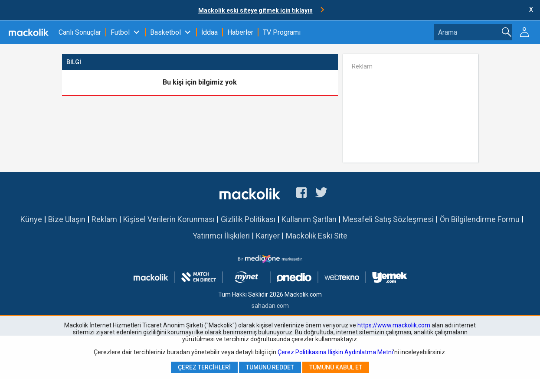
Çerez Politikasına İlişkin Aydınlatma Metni (335, 352)
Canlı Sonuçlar (80, 32)
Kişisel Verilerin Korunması (169, 219)
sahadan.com (270, 305)
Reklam (104, 219)
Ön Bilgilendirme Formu (480, 219)
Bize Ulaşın (66, 219)
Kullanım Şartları (309, 219)
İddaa (209, 32)
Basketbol (165, 32)
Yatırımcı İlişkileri (221, 235)
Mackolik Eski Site (316, 235)
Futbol (120, 32)
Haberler (240, 32)
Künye (31, 219)
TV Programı (282, 32)
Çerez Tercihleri (204, 367)
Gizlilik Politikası (248, 219)
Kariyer (268, 235)
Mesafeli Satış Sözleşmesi (388, 219)
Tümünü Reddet (270, 367)
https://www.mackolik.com (393, 325)
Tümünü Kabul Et (335, 367)
